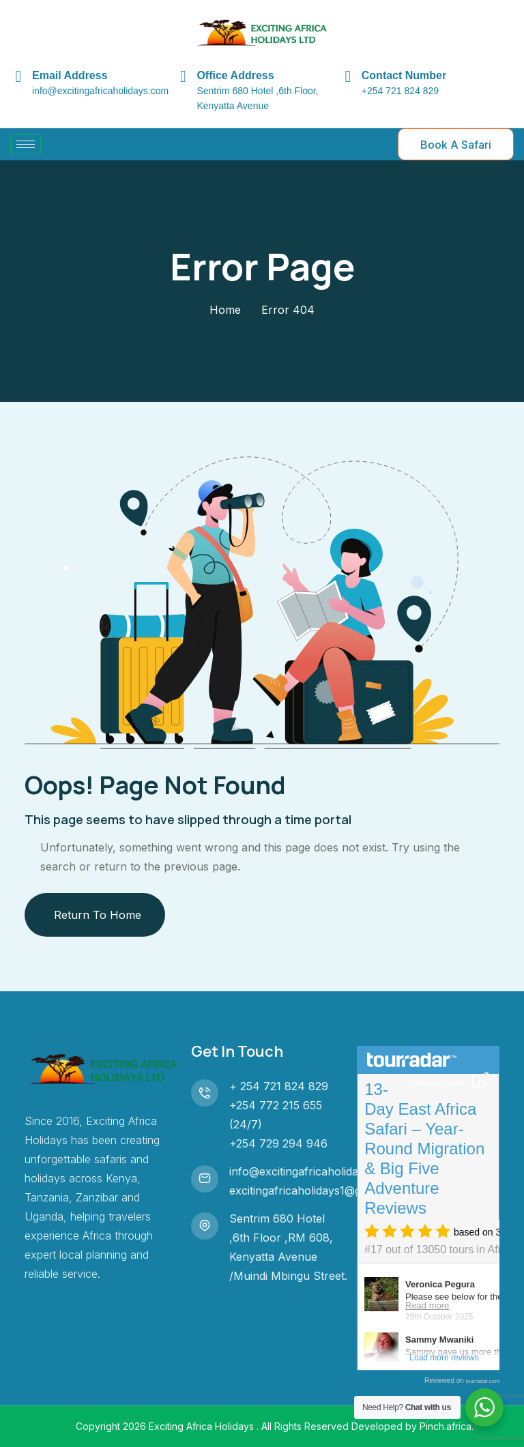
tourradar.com (482, 1381)
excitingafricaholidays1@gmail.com (318, 1190)
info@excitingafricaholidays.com (312, 1171)
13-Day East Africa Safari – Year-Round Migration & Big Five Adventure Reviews (424, 1148)
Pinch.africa (445, 1426)
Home (225, 310)
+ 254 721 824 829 (278, 1086)
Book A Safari (455, 144)
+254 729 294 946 (278, 1143)
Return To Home (97, 915)
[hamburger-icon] (25, 144)
